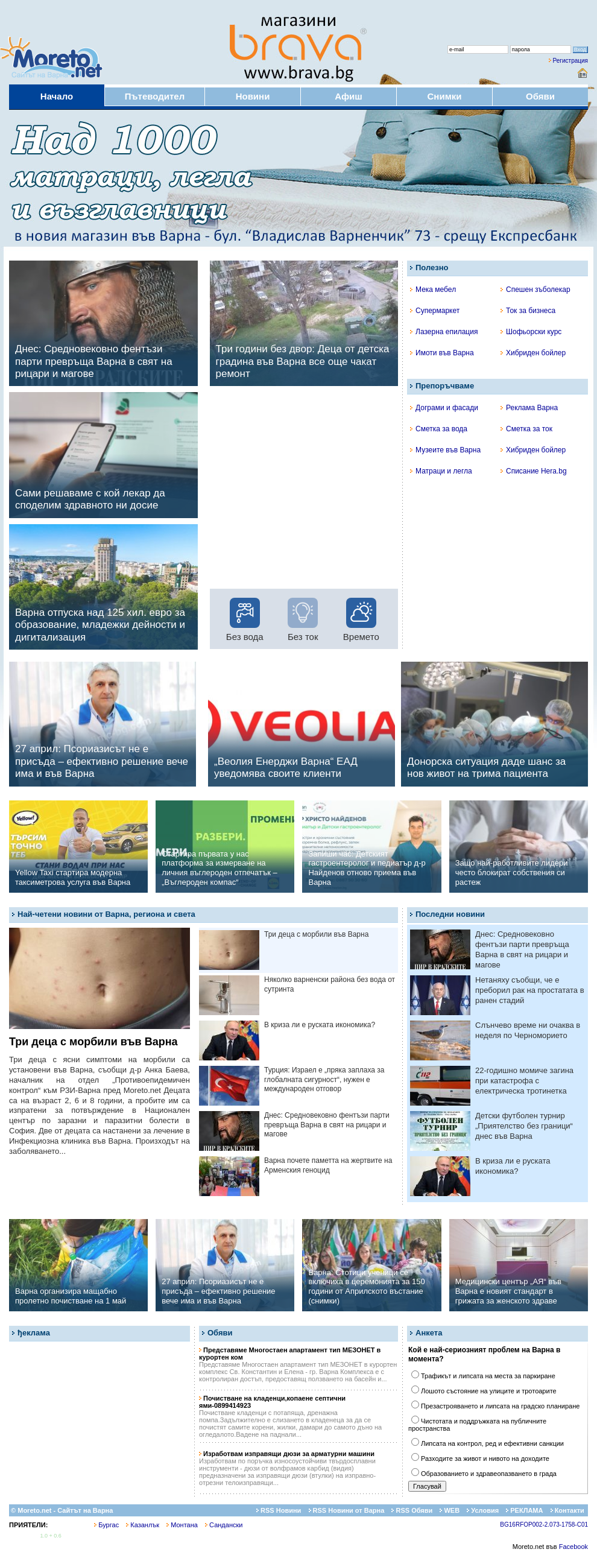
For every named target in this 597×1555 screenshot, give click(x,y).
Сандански (223, 1524)
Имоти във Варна (442, 353)
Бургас (106, 1524)
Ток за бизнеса (528, 310)
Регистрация (570, 60)
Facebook (573, 1546)
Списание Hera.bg (534, 471)
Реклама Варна (529, 408)
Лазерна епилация (444, 332)
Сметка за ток (526, 429)
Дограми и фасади (444, 408)
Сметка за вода (438, 429)
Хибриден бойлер (533, 353)
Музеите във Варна (445, 450)
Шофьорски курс (531, 332)
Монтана (182, 1524)
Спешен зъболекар (535, 289)
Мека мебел (433, 289)
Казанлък (142, 1524)
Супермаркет (435, 310)
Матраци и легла (441, 471)
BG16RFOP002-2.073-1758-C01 (544, 1524)
